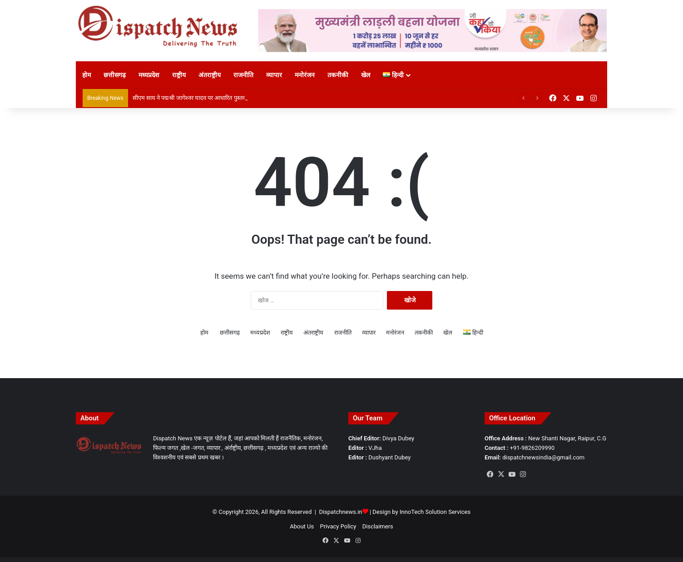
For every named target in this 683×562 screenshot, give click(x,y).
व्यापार (274, 75)
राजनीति (243, 75)
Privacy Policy (338, 526)
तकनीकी (337, 75)
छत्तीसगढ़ (115, 75)
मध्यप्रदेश (149, 75)
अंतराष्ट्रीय (209, 75)
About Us (302, 526)
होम (86, 75)
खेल (365, 75)
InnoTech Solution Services (435, 511)
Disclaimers (377, 526)
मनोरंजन (305, 75)
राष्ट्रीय (179, 75)
